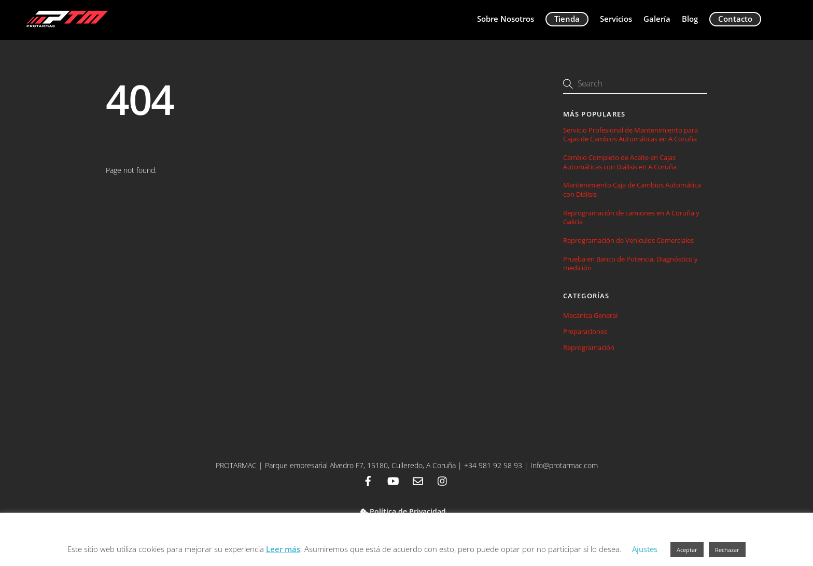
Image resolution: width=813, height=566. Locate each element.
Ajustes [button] (644, 549)
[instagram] (442, 480)
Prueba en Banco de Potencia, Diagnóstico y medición (630, 263)
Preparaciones (585, 331)
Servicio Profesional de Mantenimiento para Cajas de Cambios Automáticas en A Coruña (630, 134)
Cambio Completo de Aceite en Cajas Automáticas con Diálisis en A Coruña (620, 162)
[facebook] (368, 480)
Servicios (616, 18)
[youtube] (393, 480)
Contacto (735, 18)
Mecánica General (590, 315)
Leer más (283, 549)
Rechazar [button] (727, 550)
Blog (690, 18)
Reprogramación (588, 347)
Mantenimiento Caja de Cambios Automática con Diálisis (632, 189)
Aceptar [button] (687, 550)
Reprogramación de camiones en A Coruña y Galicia (631, 217)
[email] (418, 480)
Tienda (567, 18)
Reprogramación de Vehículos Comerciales (628, 240)
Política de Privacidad (403, 511)
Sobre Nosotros (505, 18)
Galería (656, 18)
